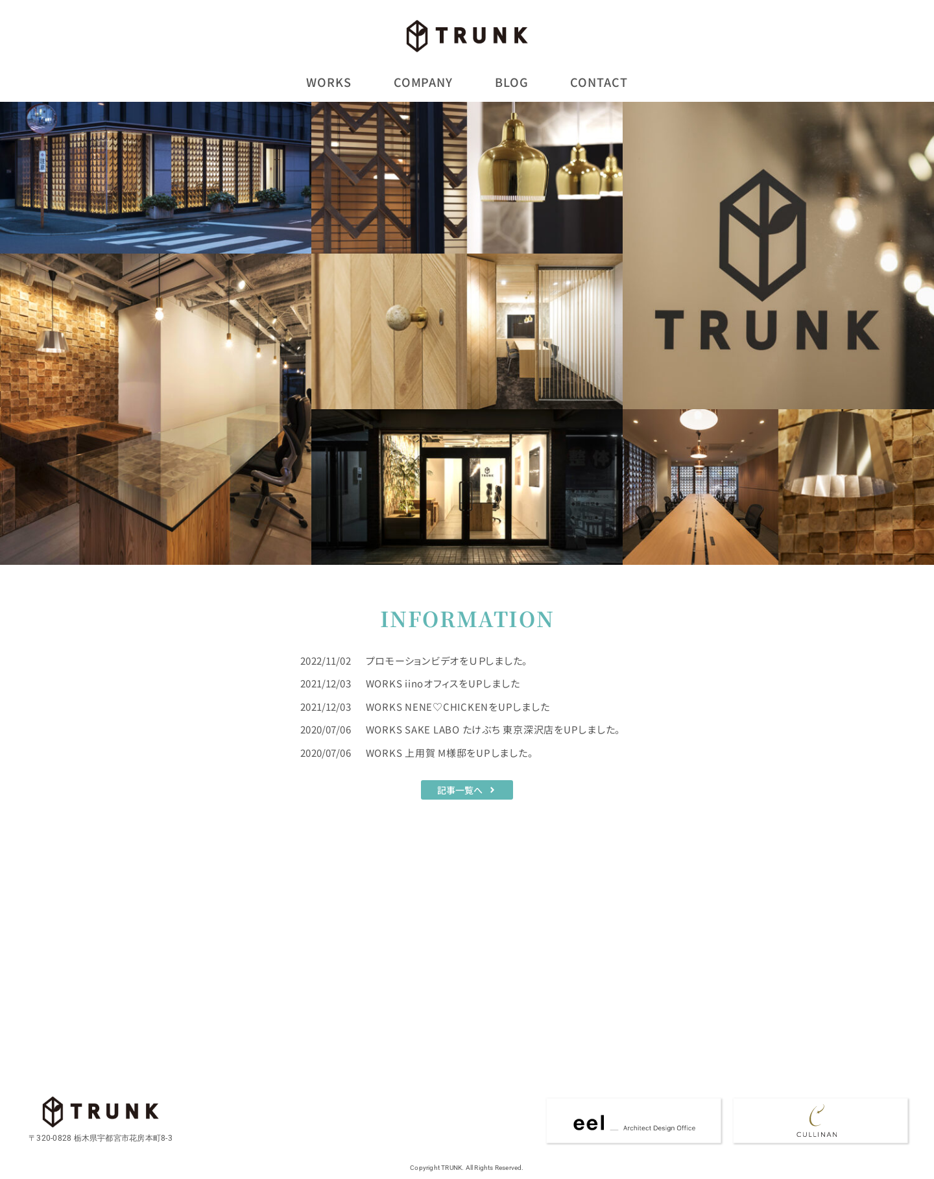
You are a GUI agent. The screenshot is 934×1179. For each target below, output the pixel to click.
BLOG (512, 81)
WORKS (329, 81)
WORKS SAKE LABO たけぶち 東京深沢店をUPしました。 (493, 728)
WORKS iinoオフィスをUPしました (443, 682)
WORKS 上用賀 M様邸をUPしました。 (450, 751)
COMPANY (423, 81)
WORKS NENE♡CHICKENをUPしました (458, 705)
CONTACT (598, 81)
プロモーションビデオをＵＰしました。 (447, 659)
